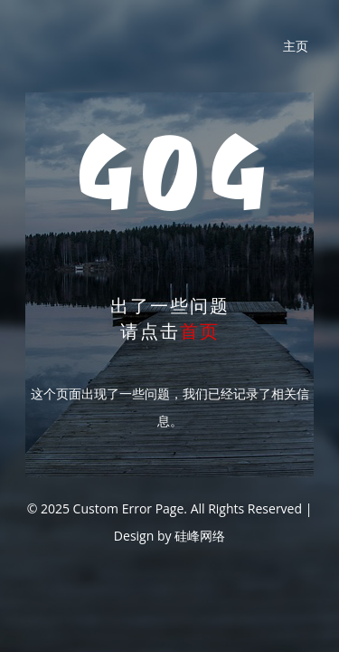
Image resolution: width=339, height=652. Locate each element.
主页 (295, 45)
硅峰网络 (199, 535)
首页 (200, 331)
